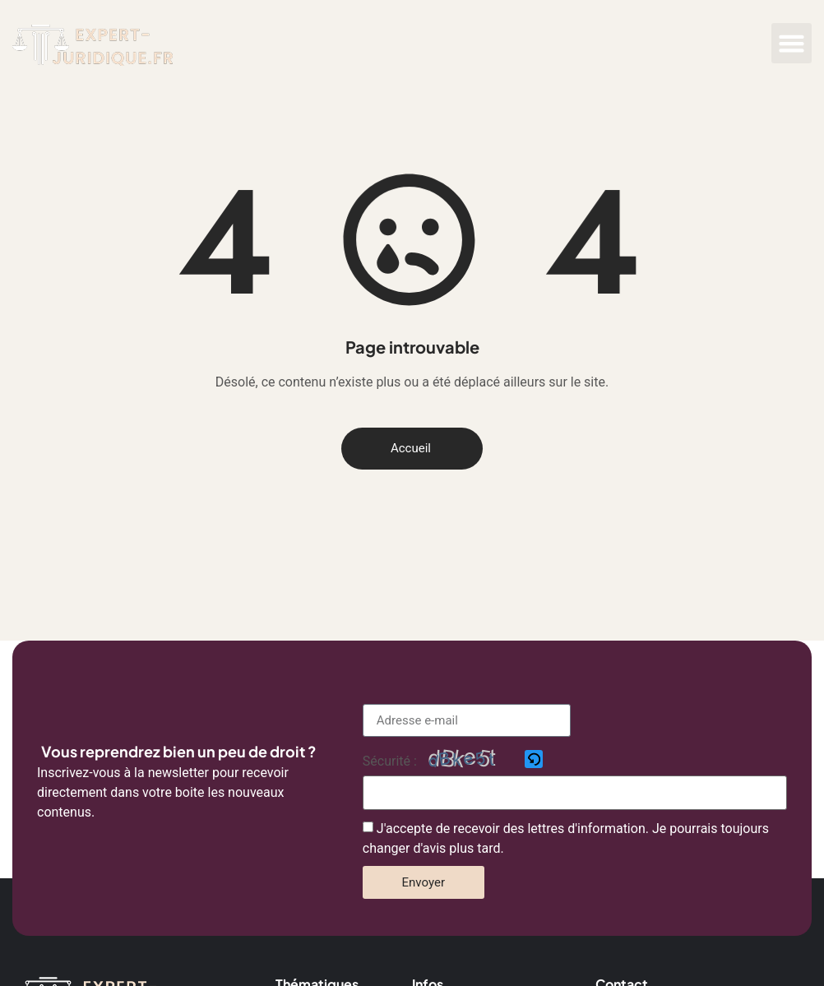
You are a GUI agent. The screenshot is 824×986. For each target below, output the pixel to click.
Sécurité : (390, 761)
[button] (791, 43)
